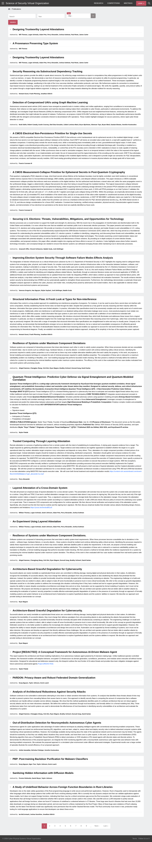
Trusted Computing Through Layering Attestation (41, 441)
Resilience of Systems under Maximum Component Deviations (49, 343)
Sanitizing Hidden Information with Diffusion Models (43, 773)
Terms (134, 838)
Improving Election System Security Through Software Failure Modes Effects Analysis (63, 257)
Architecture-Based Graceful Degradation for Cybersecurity (47, 569)
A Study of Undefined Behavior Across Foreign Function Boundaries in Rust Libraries (63, 787)
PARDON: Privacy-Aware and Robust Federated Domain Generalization (54, 677)
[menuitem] (98, 3)
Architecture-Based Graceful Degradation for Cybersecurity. (47, 610)
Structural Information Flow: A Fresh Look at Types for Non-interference (54, 299)
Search (12, 16)
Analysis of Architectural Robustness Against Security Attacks (49, 691)
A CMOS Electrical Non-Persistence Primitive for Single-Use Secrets (52, 133)
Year (40, 16)
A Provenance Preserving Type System (35, 43)
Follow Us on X (144, 838)
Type (68, 13)
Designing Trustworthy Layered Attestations (38, 29)
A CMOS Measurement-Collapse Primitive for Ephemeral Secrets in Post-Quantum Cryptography (69, 172)
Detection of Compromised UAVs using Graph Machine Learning (50, 102)
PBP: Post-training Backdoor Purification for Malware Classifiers (50, 759)
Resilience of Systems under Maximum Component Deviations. (49, 535)
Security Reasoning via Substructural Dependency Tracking (47, 71)
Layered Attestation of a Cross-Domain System (40, 487)
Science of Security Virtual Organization (27, 3)
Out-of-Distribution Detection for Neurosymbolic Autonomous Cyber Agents (57, 722)
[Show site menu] (3, 3)
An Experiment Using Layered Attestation (37, 521)
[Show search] (149, 3)
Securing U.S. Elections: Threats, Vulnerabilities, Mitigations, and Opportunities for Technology (68, 219)
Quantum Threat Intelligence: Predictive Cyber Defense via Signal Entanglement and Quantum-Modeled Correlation (73, 378)
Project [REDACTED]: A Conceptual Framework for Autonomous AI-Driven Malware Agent (65, 652)
